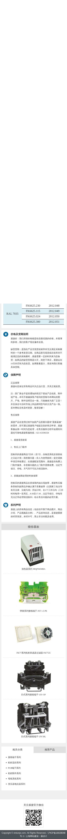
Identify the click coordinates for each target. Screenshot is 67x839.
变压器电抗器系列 (16, 784)
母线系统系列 (14, 778)
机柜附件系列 (14, 773)
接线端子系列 (14, 757)
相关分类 (18, 749)
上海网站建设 (32, 836)
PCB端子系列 (14, 768)
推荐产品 (50, 749)
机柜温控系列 (14, 762)
